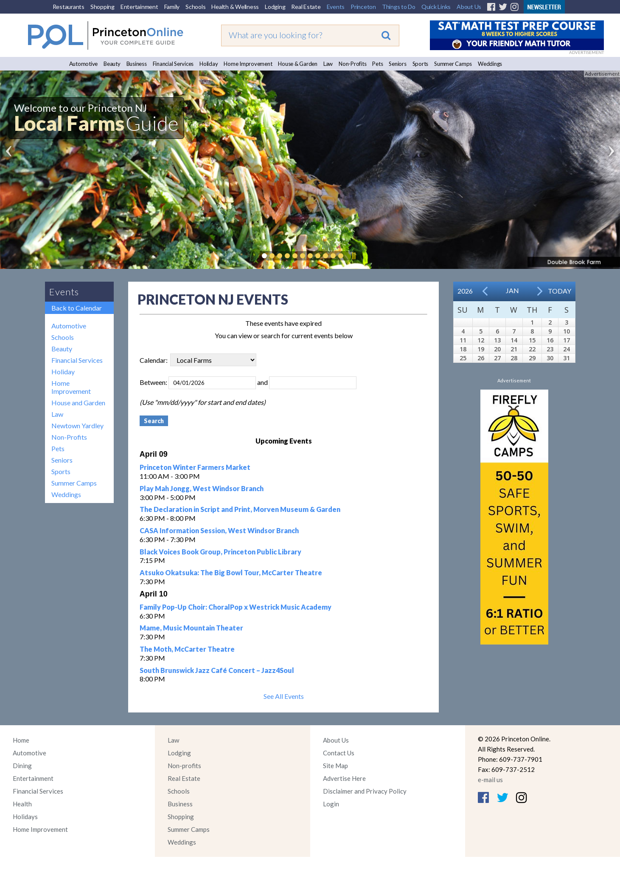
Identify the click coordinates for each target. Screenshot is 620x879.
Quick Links (436, 6)
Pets (377, 63)
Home (21, 740)
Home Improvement (248, 63)
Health (22, 804)
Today (559, 291)
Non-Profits (352, 63)
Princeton (363, 6)
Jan (512, 290)
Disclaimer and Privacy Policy (365, 791)
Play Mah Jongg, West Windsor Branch (202, 488)
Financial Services (173, 63)
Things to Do (398, 6)
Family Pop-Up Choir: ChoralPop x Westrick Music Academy (235, 607)
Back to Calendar (76, 308)
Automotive (83, 63)
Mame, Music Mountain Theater (191, 628)
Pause (353, 256)
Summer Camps (453, 63)
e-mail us (490, 779)
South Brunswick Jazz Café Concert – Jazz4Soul (217, 670)
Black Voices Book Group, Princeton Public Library (220, 552)
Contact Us (338, 753)
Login (331, 804)
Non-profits (184, 765)
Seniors (397, 63)
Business (136, 63)
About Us (469, 6)
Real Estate (305, 6)
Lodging (275, 6)
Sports (420, 63)
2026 (465, 291)
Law (328, 63)
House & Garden (297, 63)
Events (336, 6)
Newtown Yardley (77, 425)
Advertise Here (344, 778)
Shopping (102, 6)
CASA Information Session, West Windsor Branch (219, 530)
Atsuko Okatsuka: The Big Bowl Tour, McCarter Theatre (231, 572)
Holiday (208, 63)
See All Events (284, 696)
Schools (195, 6)
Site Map (335, 765)
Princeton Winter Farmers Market (195, 467)
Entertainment (139, 6)
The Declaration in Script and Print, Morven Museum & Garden (240, 509)
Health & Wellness (235, 6)
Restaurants (68, 6)
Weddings (490, 63)
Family (172, 6)
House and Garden (78, 403)
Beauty (112, 63)
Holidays (25, 816)
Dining (22, 765)
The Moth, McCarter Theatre (187, 649)
